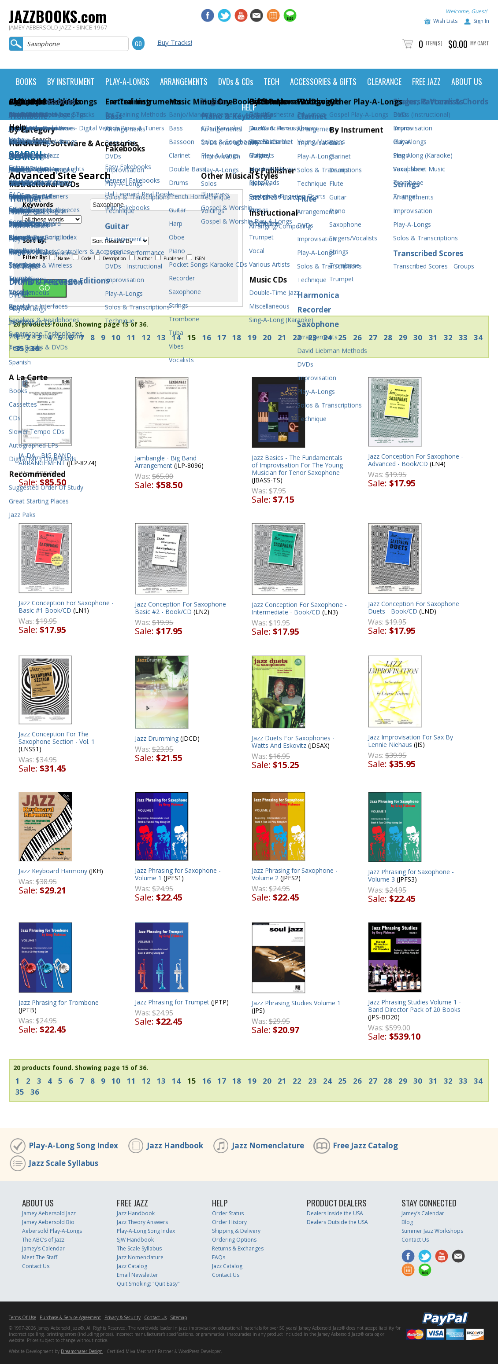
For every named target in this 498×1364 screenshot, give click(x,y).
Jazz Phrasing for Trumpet (172, 1002)
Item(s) (434, 43)
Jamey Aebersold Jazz (49, 1213)
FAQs (218, 1257)
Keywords (37, 205)
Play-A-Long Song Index (73, 1145)
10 (115, 337)
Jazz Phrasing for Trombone (59, 1002)
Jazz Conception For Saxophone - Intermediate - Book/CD (299, 608)
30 (417, 337)
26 (357, 337)
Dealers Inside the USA (335, 1213)
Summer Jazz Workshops (432, 1231)
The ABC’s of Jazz (43, 1239)
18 (236, 337)
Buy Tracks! (174, 42)
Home (16, 139)
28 (387, 337)
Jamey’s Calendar (43, 1248)
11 (131, 337)
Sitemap (178, 1317)
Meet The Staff (39, 1257)
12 (146, 337)
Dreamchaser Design (82, 1351)
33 (463, 337)
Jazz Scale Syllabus (63, 1163)
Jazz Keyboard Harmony (53, 871)
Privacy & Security (122, 1317)
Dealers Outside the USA (337, 1222)
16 (206, 337)
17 (221, 337)
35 (19, 348)
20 (267, 337)
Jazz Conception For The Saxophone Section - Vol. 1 (57, 738)
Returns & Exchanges (238, 1248)
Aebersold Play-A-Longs (52, 1231)
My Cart (479, 43)
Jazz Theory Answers (142, 1222)
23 (312, 337)
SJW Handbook (135, 1239)
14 (176, 337)
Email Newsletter (137, 1275)
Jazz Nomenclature (268, 1145)
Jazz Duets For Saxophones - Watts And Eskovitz (293, 742)
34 (478, 337)
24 (327, 337)
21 (282, 337)
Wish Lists (445, 21)
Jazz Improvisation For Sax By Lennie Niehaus (410, 741)
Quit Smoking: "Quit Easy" (148, 1283)
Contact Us (35, 1266)
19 (252, 337)
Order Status (228, 1213)
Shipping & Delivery (236, 1231)
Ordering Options (234, 1239)
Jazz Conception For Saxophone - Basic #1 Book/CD (66, 606)
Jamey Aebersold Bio (48, 1222)
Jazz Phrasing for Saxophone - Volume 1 (178, 874)
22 (297, 337)
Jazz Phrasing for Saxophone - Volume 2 (295, 874)
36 (34, 348)
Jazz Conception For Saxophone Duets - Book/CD (413, 607)
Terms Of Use (22, 1317)
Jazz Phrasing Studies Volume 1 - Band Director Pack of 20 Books (414, 1006)
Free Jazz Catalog (365, 1145)
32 (448, 337)
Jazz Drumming (156, 738)
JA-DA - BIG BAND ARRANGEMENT (45, 459)
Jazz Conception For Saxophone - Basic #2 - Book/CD (182, 608)
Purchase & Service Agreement (70, 1317)
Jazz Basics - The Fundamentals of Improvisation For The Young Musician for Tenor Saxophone (297, 465)
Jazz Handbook (175, 1145)
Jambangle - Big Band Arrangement (166, 462)
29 (402, 337)
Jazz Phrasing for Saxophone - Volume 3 (411, 875)
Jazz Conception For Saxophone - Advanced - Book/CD (415, 460)
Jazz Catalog (132, 1266)
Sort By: (34, 241)
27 (372, 337)
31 (433, 337)
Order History (229, 1222)
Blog (407, 1222)
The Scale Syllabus (139, 1248)
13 (161, 337)
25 (342, 337)
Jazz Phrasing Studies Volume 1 (296, 1003)
